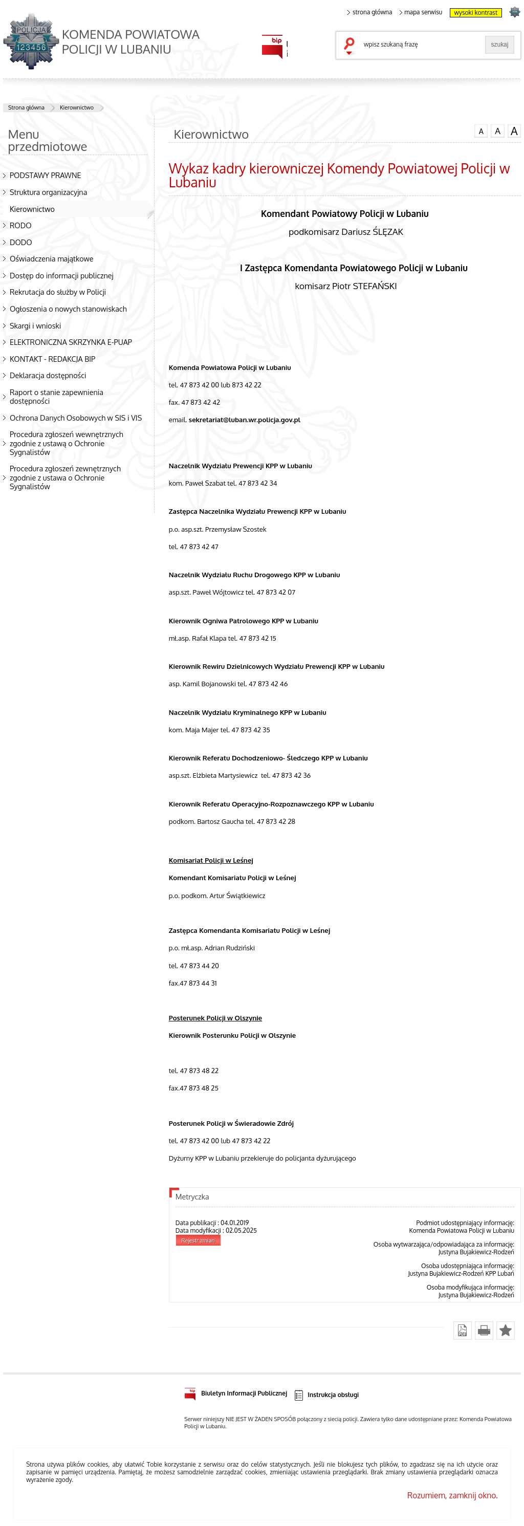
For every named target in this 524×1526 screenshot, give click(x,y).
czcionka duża (514, 131)
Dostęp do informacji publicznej (62, 275)
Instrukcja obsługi (326, 1395)
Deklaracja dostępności (48, 375)
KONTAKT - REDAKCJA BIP (52, 358)
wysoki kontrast (475, 12)
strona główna (369, 12)
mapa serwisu (421, 12)
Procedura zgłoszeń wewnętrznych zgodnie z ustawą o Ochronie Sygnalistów (66, 442)
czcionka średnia (497, 130)
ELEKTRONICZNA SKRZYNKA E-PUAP (71, 341)
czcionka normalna (481, 130)
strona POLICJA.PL (514, 11)
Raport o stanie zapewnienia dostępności (56, 396)
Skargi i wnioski (35, 325)
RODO (21, 225)
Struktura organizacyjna (48, 192)
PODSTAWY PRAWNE (45, 175)
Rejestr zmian (198, 1240)
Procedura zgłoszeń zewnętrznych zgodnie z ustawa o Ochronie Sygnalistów (65, 477)
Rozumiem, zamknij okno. (452, 1495)
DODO (21, 242)
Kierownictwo (77, 107)
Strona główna (26, 107)
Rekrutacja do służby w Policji (58, 291)
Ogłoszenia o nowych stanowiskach (68, 308)
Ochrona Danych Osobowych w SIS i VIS (76, 417)
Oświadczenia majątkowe (52, 258)
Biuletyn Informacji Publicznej (235, 1392)
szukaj (351, 47)
